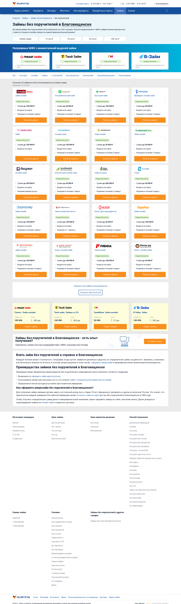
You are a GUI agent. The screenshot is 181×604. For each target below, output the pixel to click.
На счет (132, 486)
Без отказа (56, 533)
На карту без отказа (138, 438)
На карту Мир (135, 498)
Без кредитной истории (62, 522)
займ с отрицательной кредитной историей (90, 379)
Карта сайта (114, 597)
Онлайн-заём (60, 134)
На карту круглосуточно (139, 454)
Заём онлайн (100, 134)
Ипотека (64, 10)
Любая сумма (25, 39)
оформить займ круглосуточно (46, 376)
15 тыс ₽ (49, 39)
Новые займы (58, 561)
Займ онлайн (21, 95)
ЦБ (122, 3)
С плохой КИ (57, 75)
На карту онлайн (136, 434)
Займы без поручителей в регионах (105, 521)
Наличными (88, 75)
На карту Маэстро (137, 494)
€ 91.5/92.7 (107, 3)
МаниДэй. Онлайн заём (144, 95)
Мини (54, 585)
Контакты (54, 597)
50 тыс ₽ (93, 39)
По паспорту (57, 569)
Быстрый (94, 422)
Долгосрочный (58, 422)
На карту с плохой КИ (138, 450)
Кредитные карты (102, 10)
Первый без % (57, 537)
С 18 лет (16, 434)
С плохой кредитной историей (64, 557)
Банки (131, 10)
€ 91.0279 (141, 3)
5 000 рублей (18, 526)
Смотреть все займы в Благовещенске (90, 286)
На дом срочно (135, 482)
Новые (45, 75)
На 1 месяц (56, 426)
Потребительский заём (65, 95)
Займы (120, 10)
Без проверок (57, 549)
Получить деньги (31, 120)
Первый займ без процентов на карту (145, 458)
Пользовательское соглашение (83, 597)
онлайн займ (47, 402)
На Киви (133, 470)
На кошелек (134, 474)
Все (14, 75)
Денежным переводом (139, 422)
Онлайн (34, 75)
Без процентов (72, 75)
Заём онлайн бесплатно (65, 211)
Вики (63, 597)
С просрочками (58, 573)
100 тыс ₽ (115, 39)
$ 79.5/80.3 (96, 3)
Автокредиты (81, 10)
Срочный (94, 426)
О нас (35, 597)
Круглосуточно (58, 565)
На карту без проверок (139, 446)
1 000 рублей (18, 522)
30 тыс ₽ (71, 39)
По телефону (57, 581)
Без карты (133, 462)
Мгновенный (96, 430)
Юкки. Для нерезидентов (105, 211)
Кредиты (38, 10)
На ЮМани (134, 466)
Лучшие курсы (82, 3)
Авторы (103, 597)
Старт (136, 172)
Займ (17, 134)
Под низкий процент (106, 75)
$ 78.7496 (130, 3)
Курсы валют (22, 10)
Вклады (51, 10)
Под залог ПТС (58, 541)
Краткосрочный (59, 438)
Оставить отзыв (155, 341)
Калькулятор (57, 518)
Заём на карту (101, 172)
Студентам (17, 438)
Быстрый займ (101, 95)
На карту (23, 75)
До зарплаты (57, 545)
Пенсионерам (125, 75)
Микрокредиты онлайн (62, 553)
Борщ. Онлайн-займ (63, 250)
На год (54, 434)
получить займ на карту (88, 395)
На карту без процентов (139, 442)
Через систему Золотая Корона (142, 490)
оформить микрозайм (102, 362)
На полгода (56, 430)
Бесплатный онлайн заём (66, 172)
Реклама (44, 597)
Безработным (19, 430)
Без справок (57, 526)
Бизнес (16, 422)
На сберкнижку (136, 505)
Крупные (16, 518)
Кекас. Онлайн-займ (143, 250)
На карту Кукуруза (137, 501)
